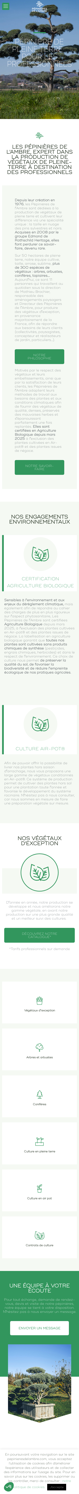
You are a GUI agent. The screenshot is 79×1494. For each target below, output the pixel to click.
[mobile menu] (5, 6)
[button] (9, 1487)
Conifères (39, 1104)
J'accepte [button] (57, 1487)
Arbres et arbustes (39, 1057)
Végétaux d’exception (39, 1010)
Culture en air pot (39, 1198)
